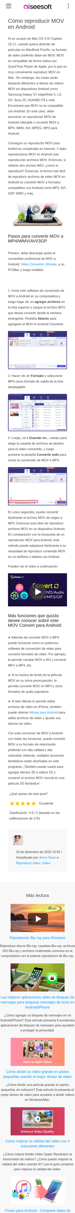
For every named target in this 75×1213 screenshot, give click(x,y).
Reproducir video (28, 863)
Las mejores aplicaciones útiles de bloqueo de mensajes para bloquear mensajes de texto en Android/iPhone (37, 1002)
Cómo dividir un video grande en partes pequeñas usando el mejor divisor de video (37, 1074)
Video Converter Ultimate (38, 264)
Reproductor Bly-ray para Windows (37, 938)
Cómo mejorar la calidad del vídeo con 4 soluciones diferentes (37, 1143)
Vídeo (46, 863)
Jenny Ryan (47, 857)
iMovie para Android (44, 712)
